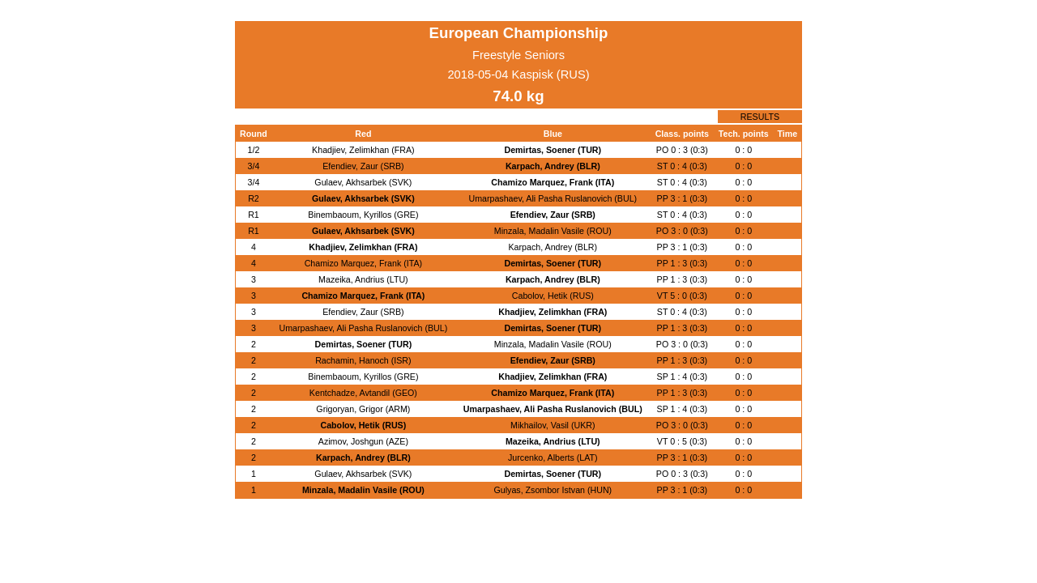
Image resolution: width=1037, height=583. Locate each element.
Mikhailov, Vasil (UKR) (552, 425)
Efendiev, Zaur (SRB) (362, 166)
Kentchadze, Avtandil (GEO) (363, 393)
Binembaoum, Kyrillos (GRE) (363, 214)
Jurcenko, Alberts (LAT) (553, 457)
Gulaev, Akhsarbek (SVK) (363, 182)
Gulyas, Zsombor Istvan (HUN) (552, 490)
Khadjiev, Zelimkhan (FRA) (363, 150)
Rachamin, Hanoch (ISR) (363, 360)
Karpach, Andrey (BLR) (553, 166)
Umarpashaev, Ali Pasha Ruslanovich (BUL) (552, 198)
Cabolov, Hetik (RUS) (553, 295)
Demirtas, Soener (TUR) (552, 150)
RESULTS (759, 116)
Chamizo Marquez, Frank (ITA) (552, 182)
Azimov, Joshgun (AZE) (363, 441)
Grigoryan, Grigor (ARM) (363, 409)
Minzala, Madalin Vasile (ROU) (553, 231)
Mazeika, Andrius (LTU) (363, 279)
